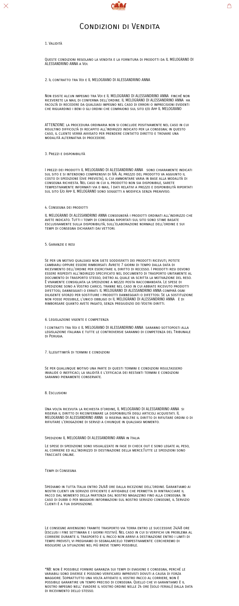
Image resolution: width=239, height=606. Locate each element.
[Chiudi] (6, 6)
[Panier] (229, 5)
